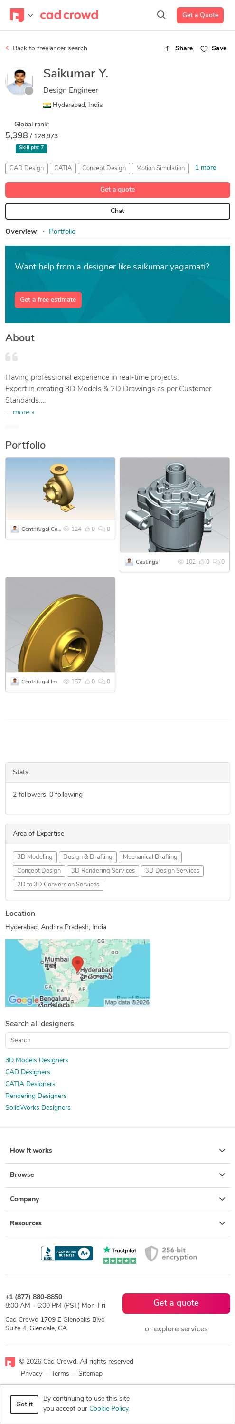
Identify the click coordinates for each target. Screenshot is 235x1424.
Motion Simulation (160, 168)
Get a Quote (200, 15)
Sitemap (90, 1373)
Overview (21, 232)
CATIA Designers (30, 1084)
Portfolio (62, 232)
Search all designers (39, 1024)
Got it (24, 1404)
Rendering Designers (36, 1096)
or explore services (176, 1329)
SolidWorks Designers (38, 1108)
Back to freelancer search (46, 48)
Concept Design (104, 168)
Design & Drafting (88, 857)
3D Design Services (172, 871)
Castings (147, 562)
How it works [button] (118, 1151)
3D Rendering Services (103, 871)
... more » (20, 412)
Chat (117, 211)
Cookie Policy (108, 1409)
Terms (60, 1373)
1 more (205, 168)
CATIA (63, 168)
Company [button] (118, 1199)
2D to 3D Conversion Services (58, 885)
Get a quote (117, 189)
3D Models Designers (36, 1060)
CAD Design (26, 168)
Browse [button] (118, 1175)
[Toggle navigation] (21, 15)
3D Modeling (35, 857)
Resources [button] (118, 1223)
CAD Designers (27, 1072)
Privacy (31, 1373)
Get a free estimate (48, 300)
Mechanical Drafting (150, 857)
